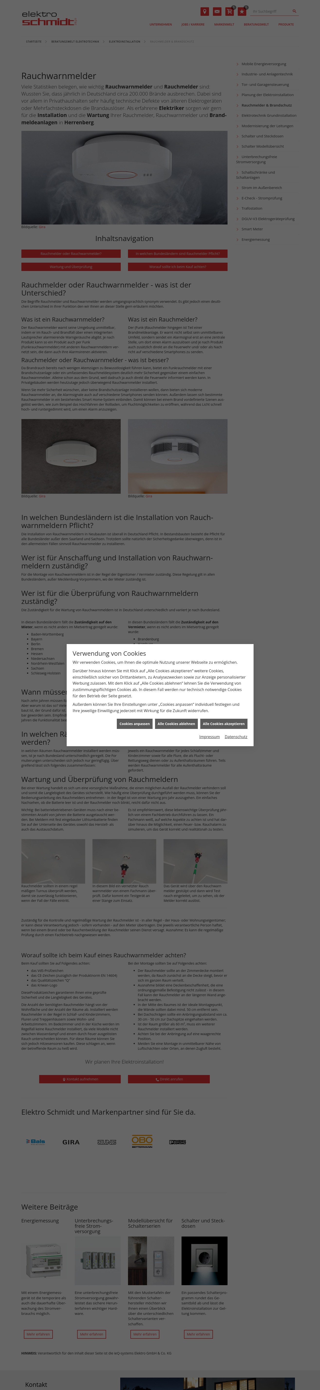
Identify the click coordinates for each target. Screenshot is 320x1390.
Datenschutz (236, 736)
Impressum (209, 736)
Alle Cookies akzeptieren (224, 723)
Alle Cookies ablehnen (176, 723)
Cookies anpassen (134, 723)
